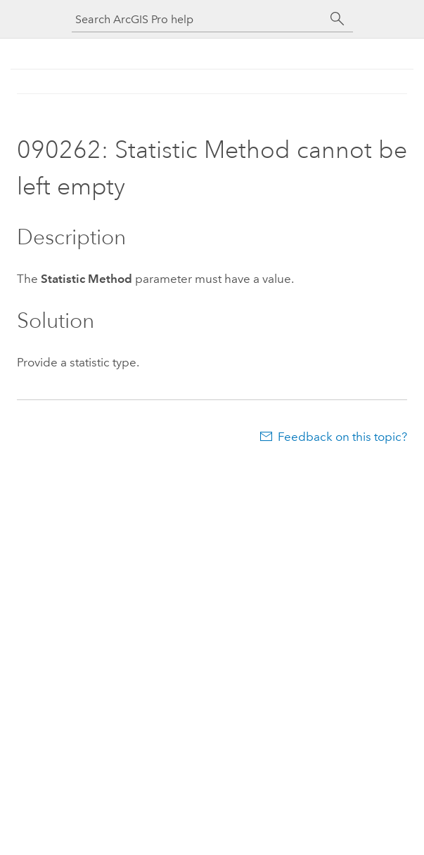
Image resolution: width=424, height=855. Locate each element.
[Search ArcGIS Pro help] (198, 19)
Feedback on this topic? (342, 437)
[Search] (337, 19)
